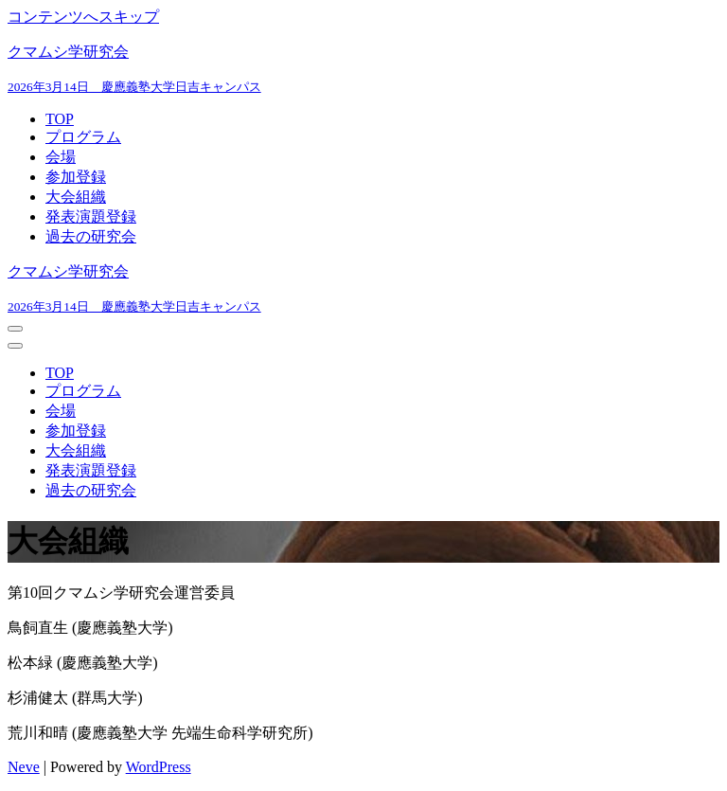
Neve (24, 767)
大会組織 (75, 197)
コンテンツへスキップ (83, 17)
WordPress (158, 767)
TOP (59, 119)
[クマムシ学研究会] (363, 69)
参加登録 (75, 177)
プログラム (83, 137)
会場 (60, 157)
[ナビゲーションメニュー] (15, 329)
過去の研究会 (90, 236)
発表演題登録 (90, 216)
